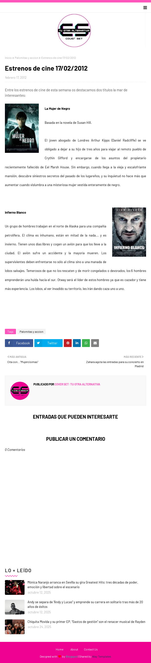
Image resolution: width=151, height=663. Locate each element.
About (74, 649)
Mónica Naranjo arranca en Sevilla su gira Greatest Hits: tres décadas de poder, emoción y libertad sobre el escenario (82, 584)
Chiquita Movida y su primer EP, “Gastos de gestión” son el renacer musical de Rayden (86, 622)
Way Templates (101, 656)
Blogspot (72, 656)
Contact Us (91, 649)
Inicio (8, 57)
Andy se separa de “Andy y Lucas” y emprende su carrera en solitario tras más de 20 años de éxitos (85, 604)
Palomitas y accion (26, 57)
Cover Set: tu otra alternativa (77, 384)
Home (59, 649)
